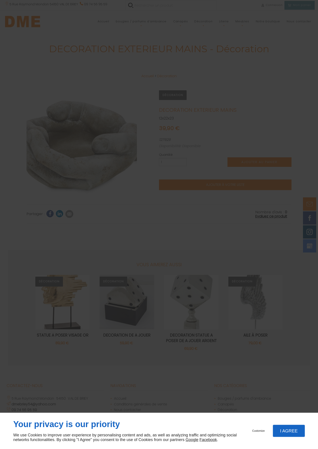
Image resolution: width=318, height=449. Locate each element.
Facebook (208, 439)
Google (192, 439)
